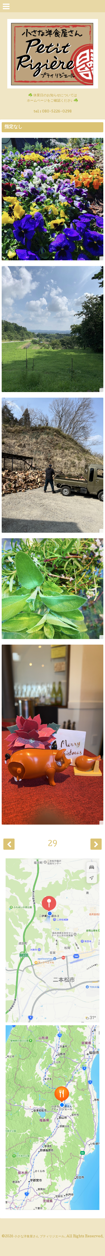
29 (52, 844)
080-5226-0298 (57, 112)
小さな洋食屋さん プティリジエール (39, 1236)
